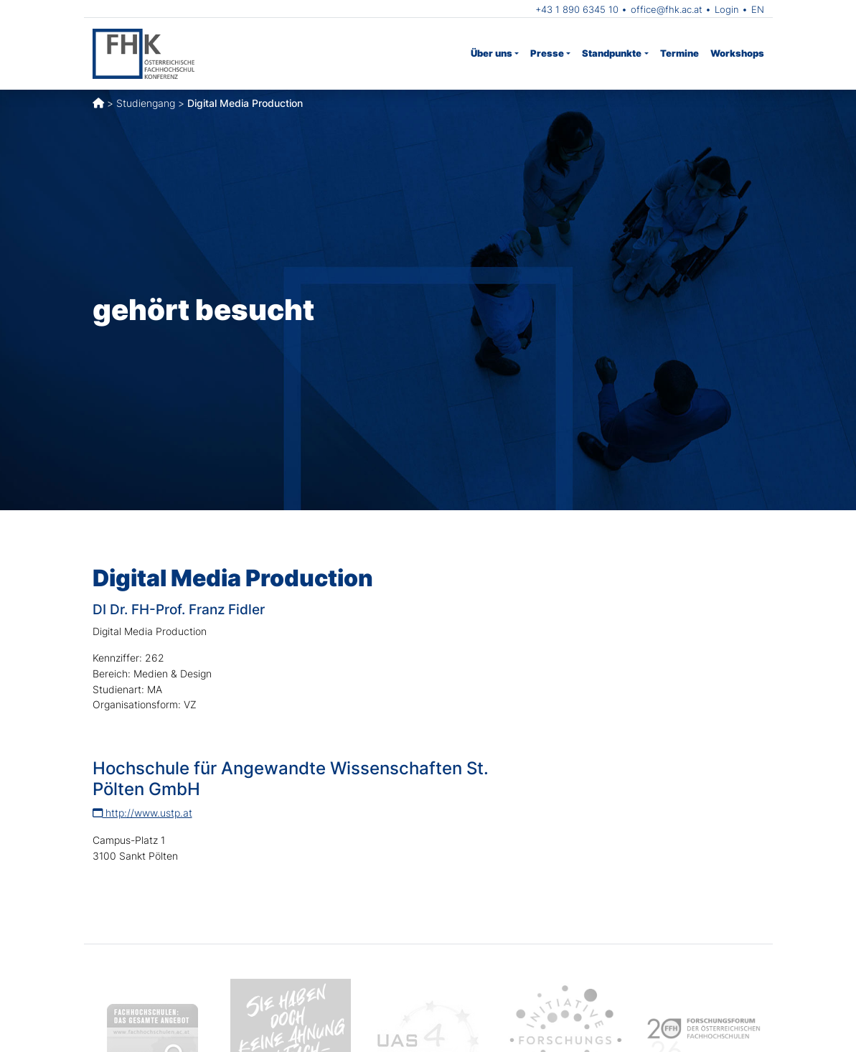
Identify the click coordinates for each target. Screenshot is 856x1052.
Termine (679, 53)
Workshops (737, 53)
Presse (547, 53)
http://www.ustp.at (142, 813)
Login (727, 9)
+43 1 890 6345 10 (577, 9)
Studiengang (145, 103)
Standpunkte (611, 53)
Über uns (491, 53)
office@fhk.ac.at (666, 9)
